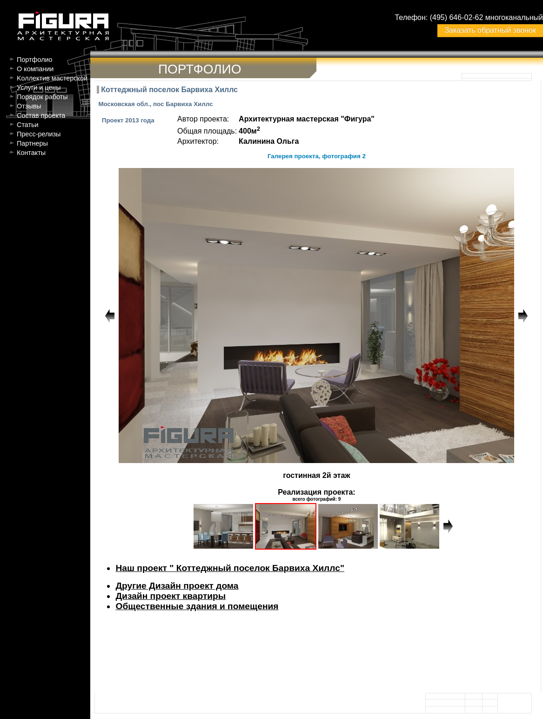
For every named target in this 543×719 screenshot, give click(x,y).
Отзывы (29, 106)
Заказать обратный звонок (490, 30)
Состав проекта (41, 115)
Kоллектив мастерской (52, 78)
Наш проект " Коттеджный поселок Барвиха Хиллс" (229, 568)
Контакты (31, 152)
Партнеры (32, 143)
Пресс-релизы (38, 134)
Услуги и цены (39, 87)
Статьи (28, 124)
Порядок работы (42, 97)
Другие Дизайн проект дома (176, 586)
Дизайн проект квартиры (170, 596)
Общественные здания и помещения (196, 606)
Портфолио (35, 59)
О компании (35, 69)
